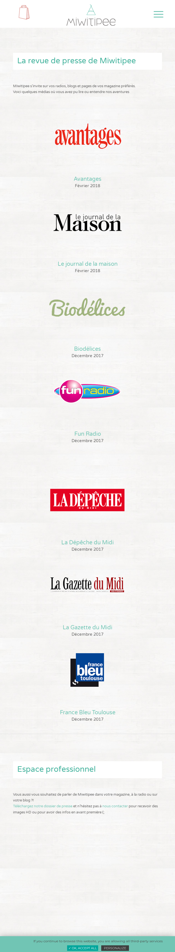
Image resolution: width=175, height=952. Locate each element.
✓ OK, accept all (83, 948)
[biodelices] (87, 307)
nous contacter (115, 806)
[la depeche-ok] (87, 501)
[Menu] (154, 14)
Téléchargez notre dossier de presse (42, 806)
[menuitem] (154, 14)
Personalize (115, 948)
